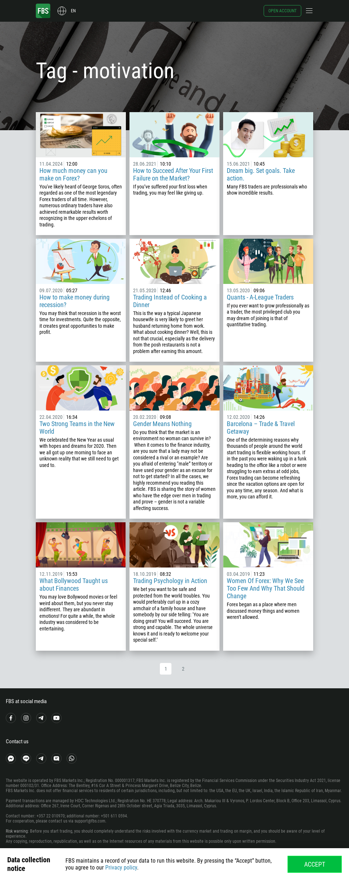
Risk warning (17, 831)
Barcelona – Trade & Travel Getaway (261, 427)
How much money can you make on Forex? (73, 174)
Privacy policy (121, 867)
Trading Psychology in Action (170, 580)
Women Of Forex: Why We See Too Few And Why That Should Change (266, 588)
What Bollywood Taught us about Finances (73, 584)
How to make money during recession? (74, 301)
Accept (314, 864)
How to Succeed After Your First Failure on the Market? (173, 174)
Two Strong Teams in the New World (77, 427)
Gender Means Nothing (162, 424)
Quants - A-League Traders (260, 297)
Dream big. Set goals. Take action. (261, 174)
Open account (282, 10)
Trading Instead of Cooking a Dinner (170, 301)
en (73, 10)
